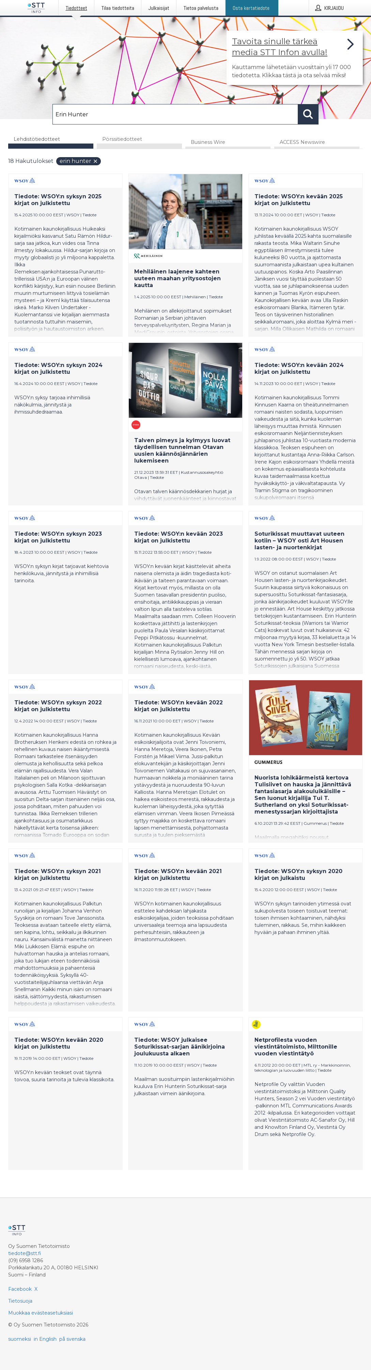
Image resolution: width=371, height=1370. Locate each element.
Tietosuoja (20, 1301)
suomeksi (19, 1339)
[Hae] (175, 114)
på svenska (72, 1339)
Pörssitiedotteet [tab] (122, 139)
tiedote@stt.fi (24, 1253)
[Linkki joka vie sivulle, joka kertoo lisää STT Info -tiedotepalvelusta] (295, 58)
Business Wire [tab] (208, 142)
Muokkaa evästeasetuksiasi (40, 1313)
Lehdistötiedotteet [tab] (37, 139)
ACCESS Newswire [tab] (302, 142)
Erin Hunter (79, 161)
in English (45, 1339)
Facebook (20, 1289)
